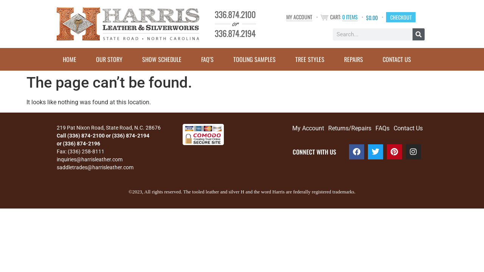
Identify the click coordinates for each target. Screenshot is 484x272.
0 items (350, 17)
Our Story (109, 59)
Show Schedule (162, 59)
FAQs (382, 128)
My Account (299, 17)
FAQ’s (207, 59)
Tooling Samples (254, 59)
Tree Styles (309, 59)
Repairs (353, 59)
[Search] (419, 34)
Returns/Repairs (349, 128)
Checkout (401, 17)
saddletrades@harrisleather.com (95, 167)
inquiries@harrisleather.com (90, 159)
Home (69, 59)
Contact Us (397, 59)
